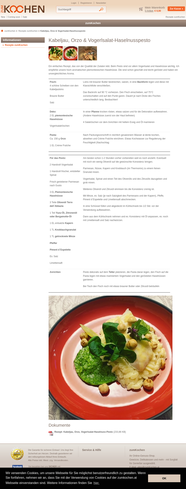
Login (73, 3)
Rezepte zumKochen (175, 17)
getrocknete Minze (65, 236)
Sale (25, 17)
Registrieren (86, 3)
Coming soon (14, 17)
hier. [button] (96, 483)
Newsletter (101, 3)
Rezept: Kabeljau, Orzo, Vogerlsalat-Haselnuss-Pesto (83, 432)
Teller (112, 272)
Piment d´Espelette (60, 249)
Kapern (69, 223)
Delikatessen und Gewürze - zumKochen (22, 9)
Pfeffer (53, 243)
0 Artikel (149, 11)
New (3, 17)
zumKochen (93, 23)
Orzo (63, 138)
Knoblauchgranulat (65, 229)
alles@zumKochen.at (148, 467)
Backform (142, 82)
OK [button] (164, 478)
